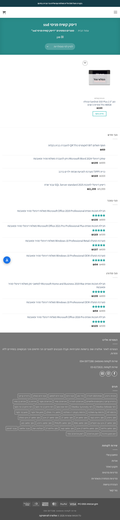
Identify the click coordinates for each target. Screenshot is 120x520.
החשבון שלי (112, 455)
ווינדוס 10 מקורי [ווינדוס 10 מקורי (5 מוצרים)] (45, 401)
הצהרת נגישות (110, 484)
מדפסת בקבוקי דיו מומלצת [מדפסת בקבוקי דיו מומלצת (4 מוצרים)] (74, 412)
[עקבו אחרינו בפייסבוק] (114, 374)
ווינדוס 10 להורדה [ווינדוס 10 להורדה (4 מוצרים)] (76, 401)
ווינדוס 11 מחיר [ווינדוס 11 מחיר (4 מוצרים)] (20, 401)
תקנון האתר (112, 466)
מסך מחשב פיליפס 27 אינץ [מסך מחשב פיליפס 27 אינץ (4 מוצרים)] (87, 428)
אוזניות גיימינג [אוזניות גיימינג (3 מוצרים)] (110, 395)
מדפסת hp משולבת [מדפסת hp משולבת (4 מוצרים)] (96, 412)
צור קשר (113, 490)
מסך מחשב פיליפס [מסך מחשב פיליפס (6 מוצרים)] (108, 428)
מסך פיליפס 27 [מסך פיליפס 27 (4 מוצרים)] (52, 428)
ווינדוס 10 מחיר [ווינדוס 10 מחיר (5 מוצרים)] (61, 401)
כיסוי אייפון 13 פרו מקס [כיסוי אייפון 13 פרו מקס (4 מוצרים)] (24, 406)
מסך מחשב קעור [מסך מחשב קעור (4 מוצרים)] (67, 428)
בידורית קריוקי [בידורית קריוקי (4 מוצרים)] (24, 395)
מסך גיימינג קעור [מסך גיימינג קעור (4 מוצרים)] (97, 417)
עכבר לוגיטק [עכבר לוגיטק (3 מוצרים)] (12, 428)
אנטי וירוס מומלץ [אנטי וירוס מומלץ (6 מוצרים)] (39, 395)
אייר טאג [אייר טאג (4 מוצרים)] (80, 395)
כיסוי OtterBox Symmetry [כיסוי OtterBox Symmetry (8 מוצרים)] (82, 406)
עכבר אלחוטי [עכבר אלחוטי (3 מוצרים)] (25, 428)
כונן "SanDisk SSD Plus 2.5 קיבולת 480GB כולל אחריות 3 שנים (99, 103)
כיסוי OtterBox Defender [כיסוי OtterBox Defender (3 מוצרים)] (106, 406)
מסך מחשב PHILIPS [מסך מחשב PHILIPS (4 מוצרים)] (63, 423)
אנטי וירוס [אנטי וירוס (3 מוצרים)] (70, 395)
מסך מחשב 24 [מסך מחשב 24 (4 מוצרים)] (81, 417)
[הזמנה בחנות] (60, 46)
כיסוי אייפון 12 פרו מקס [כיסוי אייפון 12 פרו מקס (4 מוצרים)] (45, 406)
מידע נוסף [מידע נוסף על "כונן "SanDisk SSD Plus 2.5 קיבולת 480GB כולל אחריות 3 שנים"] (99, 113)
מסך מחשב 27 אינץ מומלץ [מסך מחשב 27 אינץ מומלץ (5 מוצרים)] (29, 417)
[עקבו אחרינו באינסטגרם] (108, 374)
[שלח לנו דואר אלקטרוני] (102, 374)
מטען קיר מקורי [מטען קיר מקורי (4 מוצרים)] (22, 412)
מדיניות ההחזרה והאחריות (104, 478)
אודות (115, 460)
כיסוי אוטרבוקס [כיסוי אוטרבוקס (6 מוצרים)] (62, 406)
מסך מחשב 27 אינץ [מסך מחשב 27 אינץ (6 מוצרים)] (50, 417)
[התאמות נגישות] (6, 260)
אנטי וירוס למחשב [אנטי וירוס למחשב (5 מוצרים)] (56, 395)
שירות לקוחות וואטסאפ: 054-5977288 (60, 510)
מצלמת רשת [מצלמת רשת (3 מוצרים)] (38, 428)
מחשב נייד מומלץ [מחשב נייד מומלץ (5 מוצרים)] (53, 412)
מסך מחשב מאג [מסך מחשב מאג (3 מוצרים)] (27, 423)
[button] (115, 12)
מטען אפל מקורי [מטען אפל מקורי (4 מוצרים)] (37, 412)
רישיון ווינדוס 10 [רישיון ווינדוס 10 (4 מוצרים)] (93, 433)
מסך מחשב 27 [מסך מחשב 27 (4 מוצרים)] (67, 417)
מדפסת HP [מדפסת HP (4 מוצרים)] (111, 412)
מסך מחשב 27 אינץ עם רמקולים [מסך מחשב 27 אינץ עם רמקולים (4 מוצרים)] (103, 423)
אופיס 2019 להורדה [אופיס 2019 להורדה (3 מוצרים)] (94, 395)
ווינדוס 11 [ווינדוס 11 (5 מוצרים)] (32, 401)
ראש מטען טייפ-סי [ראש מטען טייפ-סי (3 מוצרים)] (109, 433)
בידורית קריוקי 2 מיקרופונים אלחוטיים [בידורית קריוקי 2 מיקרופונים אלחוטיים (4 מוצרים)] (101, 401)
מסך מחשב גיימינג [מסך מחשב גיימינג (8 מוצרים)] (44, 423)
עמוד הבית (83, 30)
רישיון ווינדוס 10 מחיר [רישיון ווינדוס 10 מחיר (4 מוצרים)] (75, 433)
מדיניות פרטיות (110, 472)
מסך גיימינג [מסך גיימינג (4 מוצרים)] (111, 417)
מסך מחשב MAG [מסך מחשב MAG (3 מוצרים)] (81, 423)
